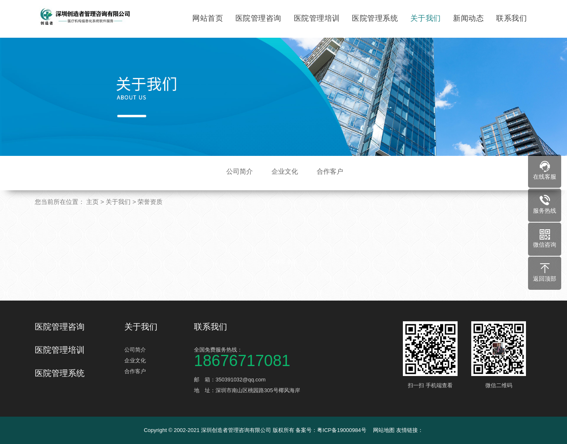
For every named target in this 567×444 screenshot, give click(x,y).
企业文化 (284, 171)
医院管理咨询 (258, 18)
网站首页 (207, 18)
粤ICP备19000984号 (341, 430)
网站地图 (384, 430)
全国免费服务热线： (256, 356)
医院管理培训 (317, 18)
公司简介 (239, 171)
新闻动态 (468, 18)
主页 (92, 201)
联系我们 (511, 18)
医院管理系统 (375, 18)
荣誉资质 (150, 201)
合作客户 (330, 171)
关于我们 (425, 18)
